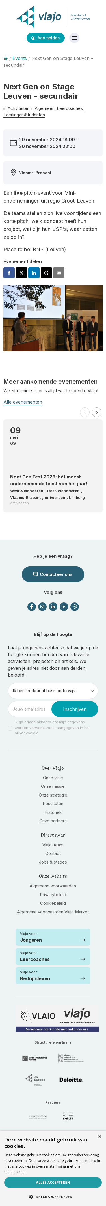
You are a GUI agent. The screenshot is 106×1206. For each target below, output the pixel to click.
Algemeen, (46, 108)
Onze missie (53, 786)
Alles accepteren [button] (53, 1182)
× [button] (100, 1137)
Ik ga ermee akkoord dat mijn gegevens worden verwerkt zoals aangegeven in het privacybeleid (52, 727)
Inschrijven (74, 709)
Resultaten (53, 803)
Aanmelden (45, 37)
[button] (85, 412)
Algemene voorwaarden (53, 886)
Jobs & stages (53, 862)
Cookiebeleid (53, 903)
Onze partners (53, 820)
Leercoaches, (70, 108)
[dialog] (53, 1168)
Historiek (53, 812)
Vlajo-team (53, 844)
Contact (53, 853)
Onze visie (53, 777)
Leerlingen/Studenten (24, 114)
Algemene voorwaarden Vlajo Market (53, 912)
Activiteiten (19, 108)
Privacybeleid (53, 894)
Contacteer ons (53, 574)
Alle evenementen (22, 402)
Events (19, 58)
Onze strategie (53, 795)
